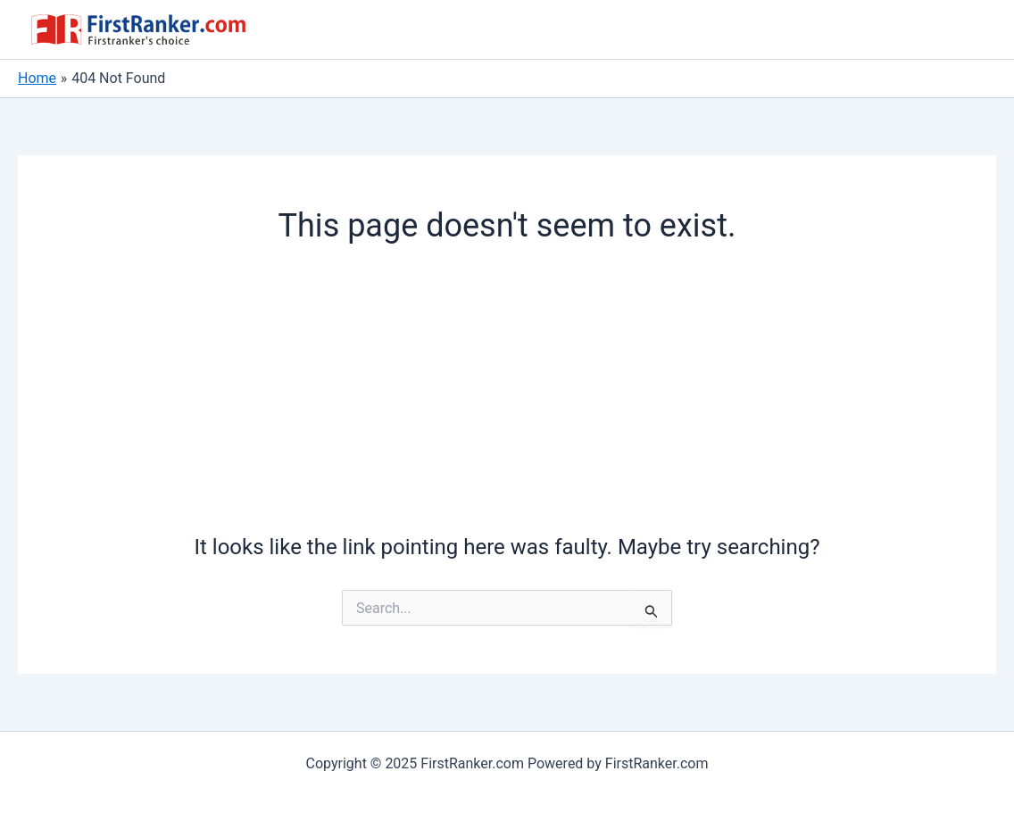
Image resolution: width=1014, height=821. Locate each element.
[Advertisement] (507, 394)
